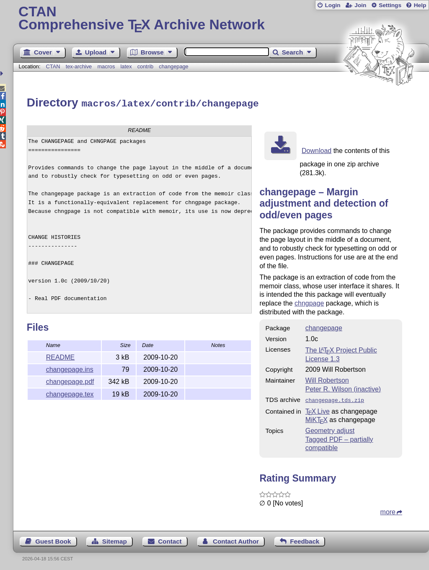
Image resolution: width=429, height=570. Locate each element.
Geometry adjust (329, 428)
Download (316, 149)
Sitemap (114, 539)
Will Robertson (327, 379)
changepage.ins (69, 368)
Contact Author (236, 539)
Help (420, 5)
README (60, 356)
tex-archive (79, 66)
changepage (173, 66)
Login (332, 5)
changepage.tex (70, 392)
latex (126, 66)
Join (360, 5)
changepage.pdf (70, 380)
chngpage (309, 302)
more (387, 509)
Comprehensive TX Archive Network (221, 18)
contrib (145, 66)
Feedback (304, 539)
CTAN (53, 66)
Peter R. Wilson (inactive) (343, 387)
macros (106, 66)
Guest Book (53, 539)
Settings (390, 5)
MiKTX (316, 417)
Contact (170, 539)
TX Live (317, 409)
